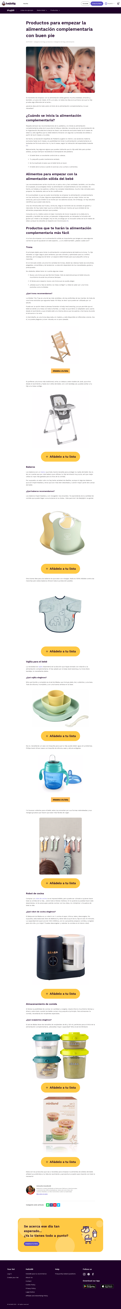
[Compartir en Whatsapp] (47, 1205)
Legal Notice (30, 1292)
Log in (9, 1274)
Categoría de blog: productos (44, 42)
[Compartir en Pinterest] (55, 1205)
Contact (28, 1281)
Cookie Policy (30, 1285)
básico (43, 472)
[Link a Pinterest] (88, 1274)
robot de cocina (41, 898)
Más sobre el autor (42, 1194)
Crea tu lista (97, 3)
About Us (29, 1277)
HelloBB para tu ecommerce (36, 1274)
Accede (85, 3)
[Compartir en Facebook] (51, 1205)
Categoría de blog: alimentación (64, 42)
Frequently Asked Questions (65, 1274)
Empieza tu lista (32, 1244)
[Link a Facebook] (93, 1274)
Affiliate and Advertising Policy (37, 1296)
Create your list (12, 1277)
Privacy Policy (31, 1288)
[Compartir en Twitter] (58, 1205)
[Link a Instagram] (84, 1274)
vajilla (40, 667)
